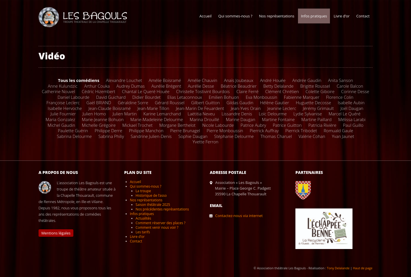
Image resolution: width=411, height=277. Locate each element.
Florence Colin (340, 97)
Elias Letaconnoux (184, 97)
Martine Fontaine (278, 119)
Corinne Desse (355, 91)
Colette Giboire (320, 91)
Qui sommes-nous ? (235, 16)
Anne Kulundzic (63, 86)
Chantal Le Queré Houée (146, 91)
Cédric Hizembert (98, 91)
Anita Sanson (340, 80)
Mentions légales (55, 233)
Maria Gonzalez (60, 119)
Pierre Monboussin (225, 130)
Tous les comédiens (78, 80)
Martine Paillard (316, 119)
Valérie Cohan (312, 136)
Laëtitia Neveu (201, 114)
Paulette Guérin (73, 130)
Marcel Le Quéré (344, 114)
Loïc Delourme (273, 114)
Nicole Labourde (218, 125)
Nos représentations (276, 16)
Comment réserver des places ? (161, 222)
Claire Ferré (247, 91)
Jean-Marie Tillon (153, 108)
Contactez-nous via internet (239, 215)
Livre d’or (342, 16)
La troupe (143, 190)
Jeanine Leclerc (281, 108)
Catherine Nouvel (58, 91)
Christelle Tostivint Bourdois (203, 91)
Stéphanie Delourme (234, 136)
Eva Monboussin (261, 97)
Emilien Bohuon (224, 97)
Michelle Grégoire (99, 125)
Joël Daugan (352, 108)
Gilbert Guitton (205, 102)
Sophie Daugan (192, 136)
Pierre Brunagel (185, 130)
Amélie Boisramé (165, 80)
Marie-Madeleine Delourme (156, 119)
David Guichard (111, 97)
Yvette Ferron (205, 141)
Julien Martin (125, 114)
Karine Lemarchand (162, 114)
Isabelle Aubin (351, 102)
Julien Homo (94, 114)
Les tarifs (143, 232)
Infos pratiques (314, 16)
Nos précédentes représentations (162, 209)
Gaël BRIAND (98, 102)
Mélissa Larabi (352, 119)
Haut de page (362, 268)
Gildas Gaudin (239, 102)
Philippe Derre (108, 130)
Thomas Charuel (276, 136)
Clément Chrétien (282, 91)
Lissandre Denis (236, 114)
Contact (363, 16)
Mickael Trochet (137, 125)
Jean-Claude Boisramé (109, 108)
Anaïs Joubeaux (238, 80)
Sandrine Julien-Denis (151, 136)
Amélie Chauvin (202, 80)
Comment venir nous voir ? (157, 227)
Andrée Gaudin (306, 80)
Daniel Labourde (74, 97)
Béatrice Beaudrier (239, 86)
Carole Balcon (350, 86)
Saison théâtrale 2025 (153, 204)
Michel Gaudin (61, 125)
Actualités (143, 218)
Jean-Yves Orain (246, 108)
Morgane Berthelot (177, 125)
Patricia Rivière (322, 125)
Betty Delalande (278, 86)
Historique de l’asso (151, 195)
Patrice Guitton (287, 125)
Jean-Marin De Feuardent (200, 108)
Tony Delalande (338, 268)
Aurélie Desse (201, 86)
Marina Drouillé (204, 119)
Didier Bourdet (146, 97)
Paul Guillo (353, 125)
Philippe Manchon (146, 130)
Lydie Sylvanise (307, 114)
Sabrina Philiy (111, 136)
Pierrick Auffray (264, 130)
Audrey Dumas (130, 86)
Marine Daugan (240, 119)
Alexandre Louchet (124, 80)
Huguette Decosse (313, 102)
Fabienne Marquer (301, 97)
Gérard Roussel (170, 102)
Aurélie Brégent (166, 86)
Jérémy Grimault (318, 108)
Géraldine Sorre (133, 102)
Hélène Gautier (274, 102)
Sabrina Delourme (74, 136)
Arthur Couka (97, 86)
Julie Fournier (63, 114)
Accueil (206, 16)
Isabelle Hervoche (65, 108)
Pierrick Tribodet (301, 130)
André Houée (273, 80)
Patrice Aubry (253, 125)
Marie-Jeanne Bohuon (103, 119)
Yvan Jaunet (343, 136)
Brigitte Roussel (315, 86)
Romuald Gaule (338, 130)
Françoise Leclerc (63, 102)
